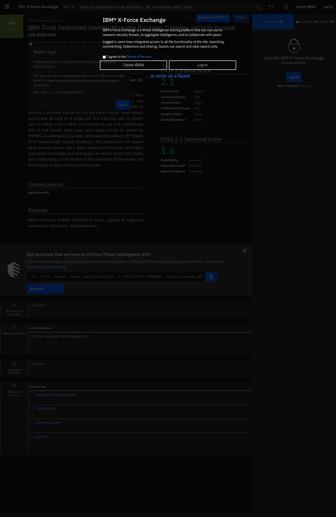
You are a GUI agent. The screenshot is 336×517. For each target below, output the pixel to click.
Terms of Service (139, 57)
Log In (202, 65)
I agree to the (128, 57)
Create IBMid (133, 65)
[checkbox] (104, 57)
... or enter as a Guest (168, 76)
